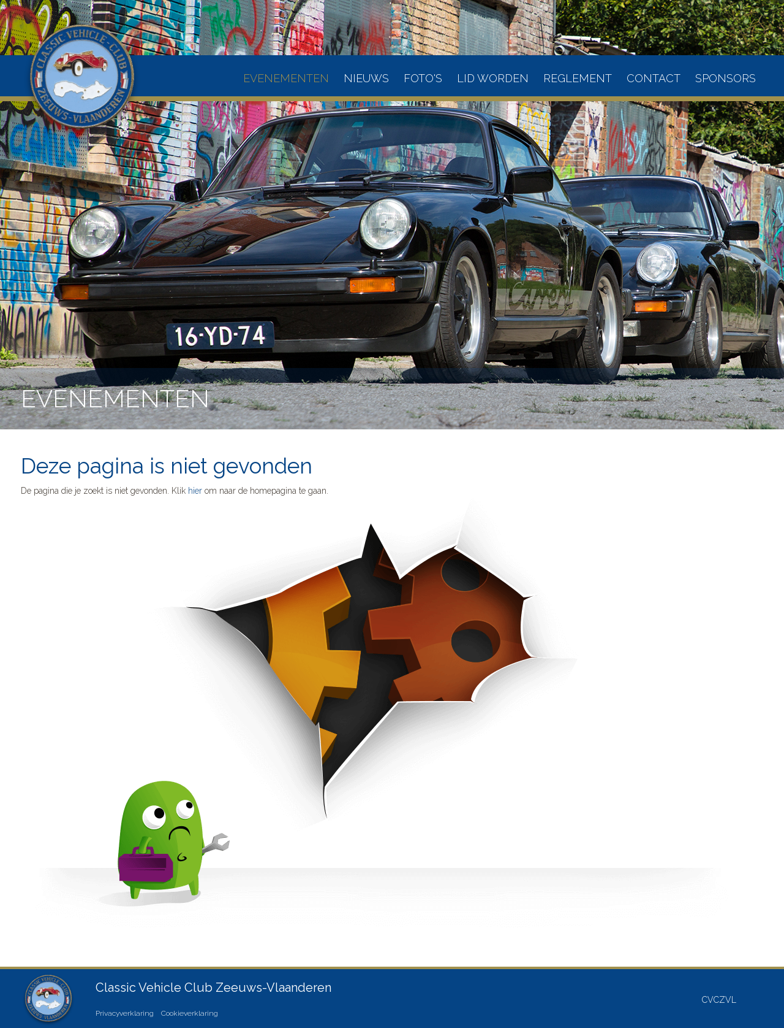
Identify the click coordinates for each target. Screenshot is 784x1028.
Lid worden (493, 78)
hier (195, 491)
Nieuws (366, 78)
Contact (653, 78)
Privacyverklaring (125, 1013)
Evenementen (286, 78)
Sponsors (725, 78)
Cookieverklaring (189, 1013)
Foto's (423, 78)
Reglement (577, 78)
